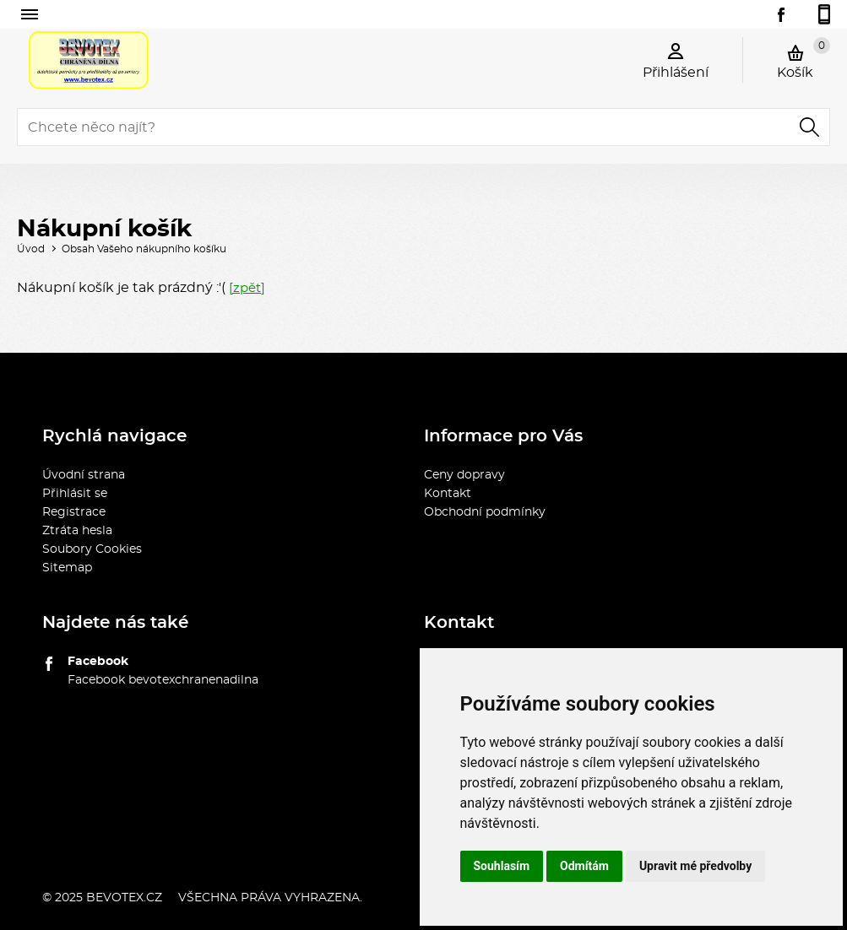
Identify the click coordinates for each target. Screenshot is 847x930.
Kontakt (447, 494)
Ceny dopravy (464, 475)
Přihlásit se (74, 494)
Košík (803, 58)
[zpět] (247, 288)
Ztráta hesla (77, 531)
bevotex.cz (124, 898)
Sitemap (67, 568)
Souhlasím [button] (502, 866)
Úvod (31, 249)
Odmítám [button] (584, 866)
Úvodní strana (83, 475)
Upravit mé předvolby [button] (695, 866)
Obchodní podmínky (485, 512)
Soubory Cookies (92, 549)
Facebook (98, 662)
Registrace (74, 512)
